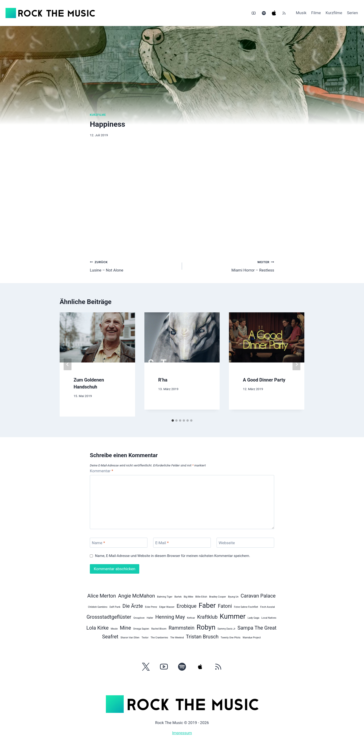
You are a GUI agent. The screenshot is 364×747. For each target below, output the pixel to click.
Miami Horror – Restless (230, 265)
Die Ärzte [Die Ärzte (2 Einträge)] (133, 606)
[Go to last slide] (68, 364)
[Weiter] (296, 364)
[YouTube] (254, 13)
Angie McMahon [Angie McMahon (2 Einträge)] (136, 596)
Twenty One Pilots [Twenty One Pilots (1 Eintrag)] (230, 637)
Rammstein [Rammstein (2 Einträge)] (181, 628)
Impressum (182, 733)
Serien (352, 12)
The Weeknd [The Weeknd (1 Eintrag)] (177, 637)
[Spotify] (264, 13)
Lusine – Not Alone (134, 265)
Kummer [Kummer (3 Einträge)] (232, 616)
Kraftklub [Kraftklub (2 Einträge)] (207, 617)
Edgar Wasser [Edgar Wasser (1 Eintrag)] (166, 606)
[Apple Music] (274, 13)
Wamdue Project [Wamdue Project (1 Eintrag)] (252, 637)
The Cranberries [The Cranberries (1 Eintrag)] (159, 637)
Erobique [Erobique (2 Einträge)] (187, 606)
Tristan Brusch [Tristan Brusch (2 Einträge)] (202, 637)
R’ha (162, 380)
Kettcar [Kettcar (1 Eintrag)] (191, 617)
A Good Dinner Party (264, 380)
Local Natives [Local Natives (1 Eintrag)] (268, 617)
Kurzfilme (334, 12)
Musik (301, 12)
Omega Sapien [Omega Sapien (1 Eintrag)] (141, 628)
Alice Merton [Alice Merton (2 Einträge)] (101, 596)
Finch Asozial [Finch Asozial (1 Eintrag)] (267, 606)
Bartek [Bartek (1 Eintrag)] (178, 596)
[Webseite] (245, 543)
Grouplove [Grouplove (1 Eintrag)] (139, 617)
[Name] (118, 543)
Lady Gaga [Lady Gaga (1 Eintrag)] (253, 617)
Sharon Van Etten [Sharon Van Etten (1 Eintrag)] (130, 637)
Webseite (227, 542)
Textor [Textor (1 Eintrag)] (145, 637)
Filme (316, 12)
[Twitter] (146, 667)
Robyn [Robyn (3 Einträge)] (206, 627)
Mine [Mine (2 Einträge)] (125, 628)
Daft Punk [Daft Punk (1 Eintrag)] (115, 606)
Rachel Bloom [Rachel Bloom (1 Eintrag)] (158, 628)
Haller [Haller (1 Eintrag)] (150, 617)
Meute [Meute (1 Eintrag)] (114, 628)
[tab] (173, 420)
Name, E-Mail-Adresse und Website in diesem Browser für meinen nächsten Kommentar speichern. (172, 556)
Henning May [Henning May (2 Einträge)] (170, 617)
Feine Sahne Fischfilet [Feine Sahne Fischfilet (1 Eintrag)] (246, 606)
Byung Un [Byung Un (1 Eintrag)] (233, 596)
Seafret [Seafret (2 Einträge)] (110, 637)
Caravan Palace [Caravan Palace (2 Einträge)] (258, 596)
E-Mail (162, 542)
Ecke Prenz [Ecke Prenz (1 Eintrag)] (151, 606)
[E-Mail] (182, 543)
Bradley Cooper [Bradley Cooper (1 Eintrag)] (217, 596)
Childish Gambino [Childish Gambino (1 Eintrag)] (97, 606)
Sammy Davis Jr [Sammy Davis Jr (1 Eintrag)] (226, 628)
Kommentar (101, 471)
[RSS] (284, 13)
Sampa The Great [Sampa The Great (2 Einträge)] (256, 628)
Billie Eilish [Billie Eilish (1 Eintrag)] (201, 596)
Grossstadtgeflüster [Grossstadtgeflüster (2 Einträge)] (109, 617)
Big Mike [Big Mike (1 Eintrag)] (188, 596)
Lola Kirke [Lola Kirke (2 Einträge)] (97, 628)
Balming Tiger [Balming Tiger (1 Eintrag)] (164, 596)
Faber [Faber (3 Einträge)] (207, 605)
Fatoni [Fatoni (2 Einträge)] (225, 606)
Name (98, 542)
